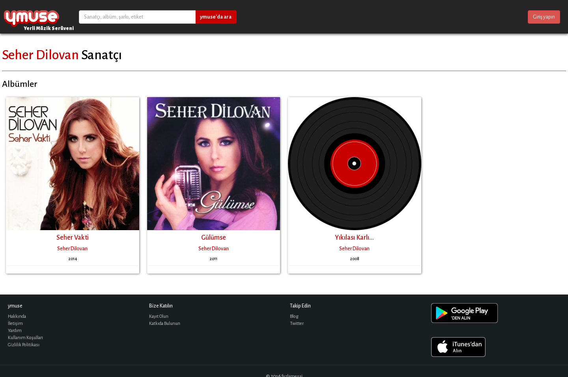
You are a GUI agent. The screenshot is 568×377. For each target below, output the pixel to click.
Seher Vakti (72, 237)
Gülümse (213, 237)
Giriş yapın (544, 17)
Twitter (297, 323)
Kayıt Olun (158, 316)
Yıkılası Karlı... (354, 237)
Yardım (15, 330)
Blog (294, 316)
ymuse (31, 17)
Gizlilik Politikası (23, 344)
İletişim (15, 323)
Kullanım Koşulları (25, 337)
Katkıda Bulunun (164, 323)
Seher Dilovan (40, 55)
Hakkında (17, 316)
